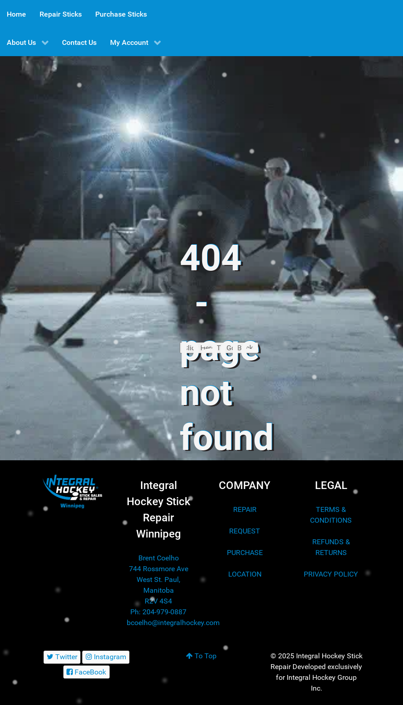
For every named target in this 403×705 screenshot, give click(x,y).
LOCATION (244, 574)
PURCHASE (245, 552)
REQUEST (244, 531)
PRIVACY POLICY (331, 574)
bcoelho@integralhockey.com (173, 622)
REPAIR (245, 509)
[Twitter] (62, 657)
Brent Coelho (158, 558)
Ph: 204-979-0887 (158, 612)
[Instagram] (105, 657)
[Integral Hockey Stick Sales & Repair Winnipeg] (72, 491)
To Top (201, 656)
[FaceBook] (86, 672)
